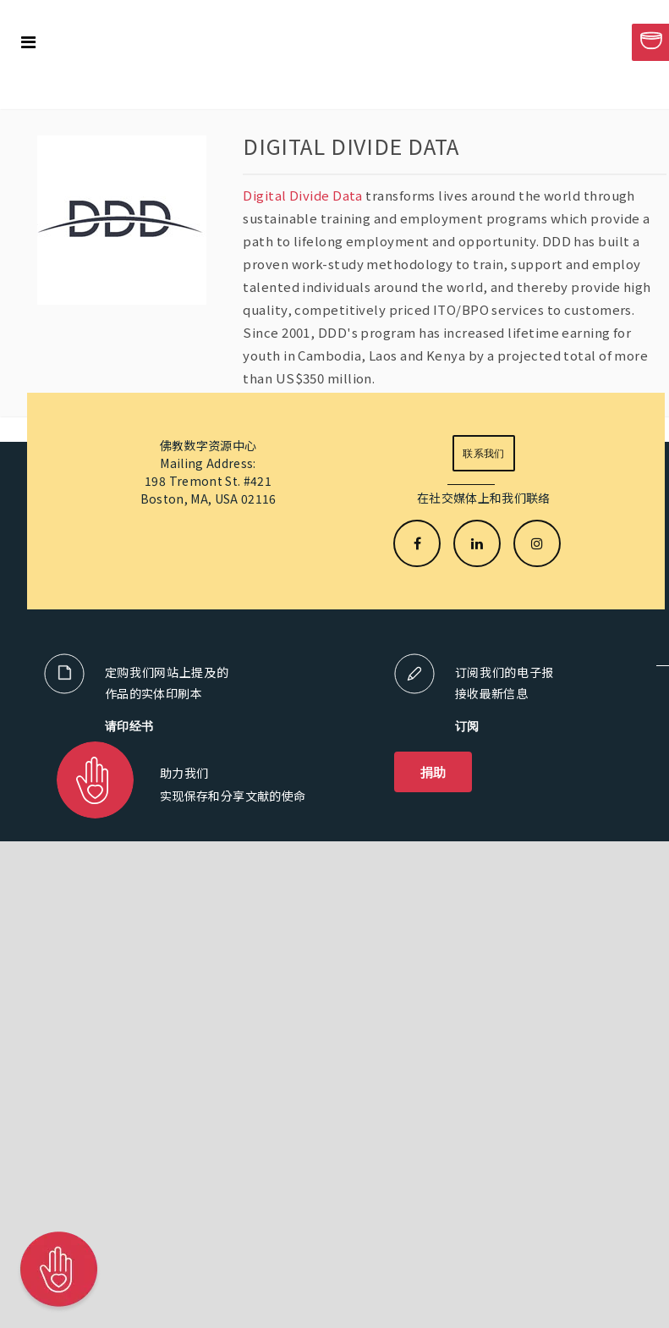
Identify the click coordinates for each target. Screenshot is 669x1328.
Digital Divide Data (303, 195)
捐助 (433, 771)
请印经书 (129, 726)
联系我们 (483, 453)
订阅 (467, 726)
